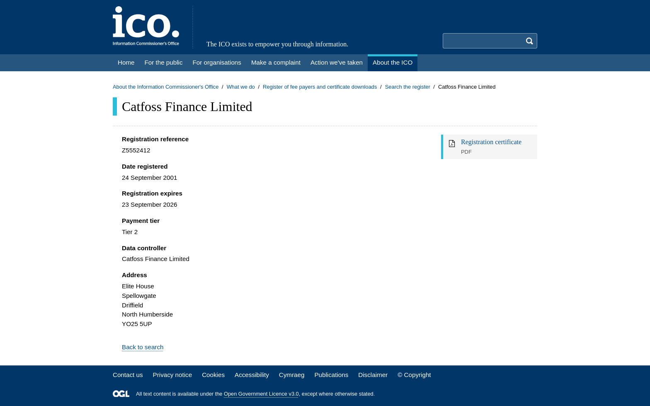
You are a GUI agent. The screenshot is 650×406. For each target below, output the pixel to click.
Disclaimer (373, 374)
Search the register (407, 87)
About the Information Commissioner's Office (165, 87)
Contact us (128, 374)
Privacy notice (172, 374)
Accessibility (252, 374)
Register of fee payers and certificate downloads (320, 87)
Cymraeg (292, 374)
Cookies (213, 374)
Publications (331, 374)
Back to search (142, 346)
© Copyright (414, 374)
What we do (241, 87)
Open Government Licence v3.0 (261, 394)
